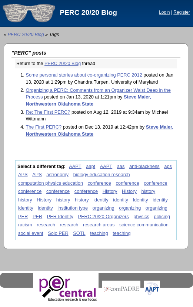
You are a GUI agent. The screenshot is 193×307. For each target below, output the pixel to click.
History (110, 191)
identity (101, 200)
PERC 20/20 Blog (88, 12)
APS (23, 174)
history (148, 191)
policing (162, 216)
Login (164, 12)
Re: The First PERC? (48, 112)
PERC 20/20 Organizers (103, 216)
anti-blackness (144, 166)
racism (25, 224)
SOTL (79, 233)
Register (181, 12)
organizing (103, 208)
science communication (144, 224)
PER (23, 216)
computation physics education (50, 183)
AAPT (75, 166)
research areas (98, 224)
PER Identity (60, 216)
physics (141, 216)
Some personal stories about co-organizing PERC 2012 (84, 75)
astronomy (57, 174)
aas (121, 166)
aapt (90, 166)
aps (168, 166)
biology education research (101, 174)
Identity (140, 200)
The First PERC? (43, 127)
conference (99, 183)
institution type (72, 208)
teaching (99, 233)
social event (30, 233)
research (46, 224)
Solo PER (58, 233)
